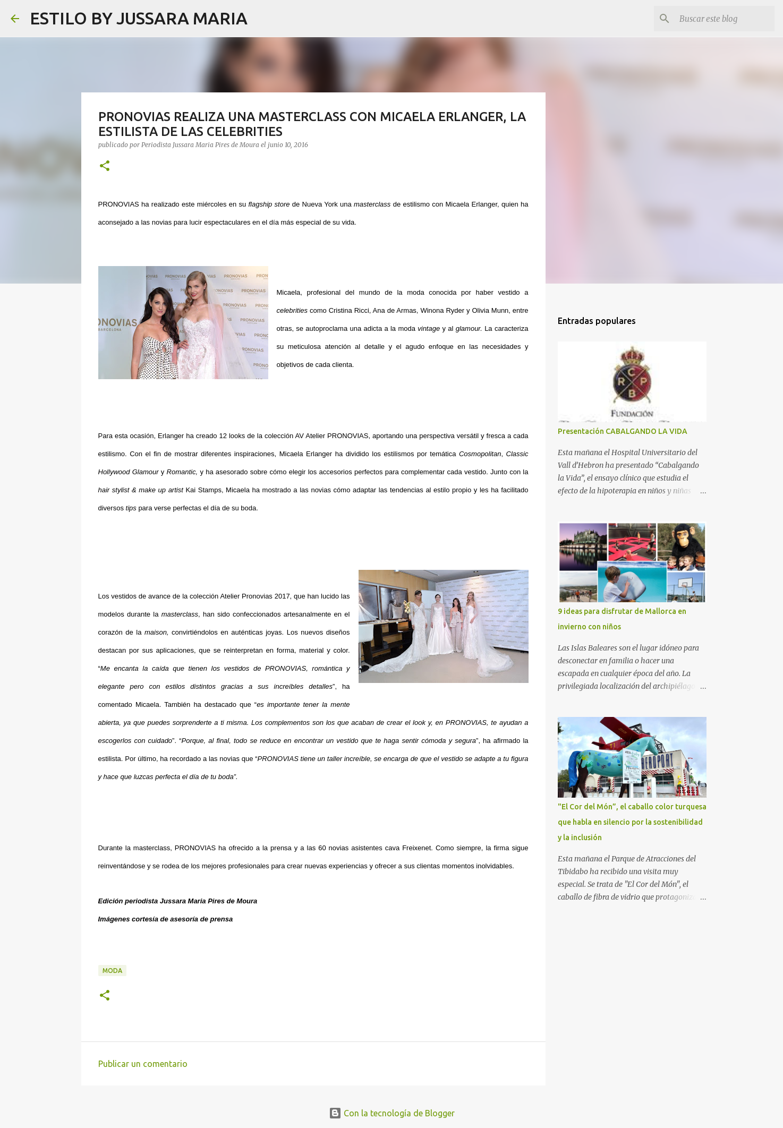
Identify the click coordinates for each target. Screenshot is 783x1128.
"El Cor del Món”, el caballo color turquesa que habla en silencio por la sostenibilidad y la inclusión (632, 822)
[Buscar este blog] (719, 18)
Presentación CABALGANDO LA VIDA (622, 431)
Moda (112, 970)
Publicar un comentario (143, 1064)
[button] (104, 166)
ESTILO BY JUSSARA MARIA (139, 18)
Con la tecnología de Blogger (392, 1113)
